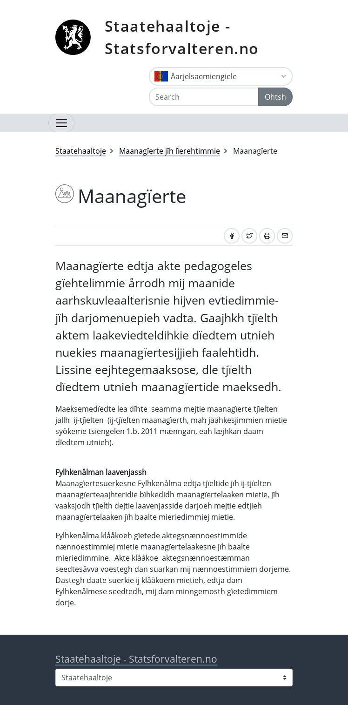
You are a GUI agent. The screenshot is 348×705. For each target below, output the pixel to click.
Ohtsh (275, 97)
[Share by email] (285, 236)
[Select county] (174, 677)
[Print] (267, 236)
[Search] (204, 97)
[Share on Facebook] (232, 236)
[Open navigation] (61, 123)
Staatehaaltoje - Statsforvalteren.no (182, 37)
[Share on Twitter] (249, 236)
